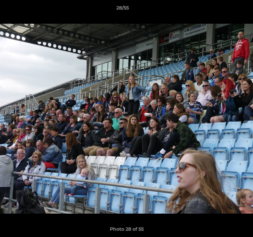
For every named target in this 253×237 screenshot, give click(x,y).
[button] (229, 10)
